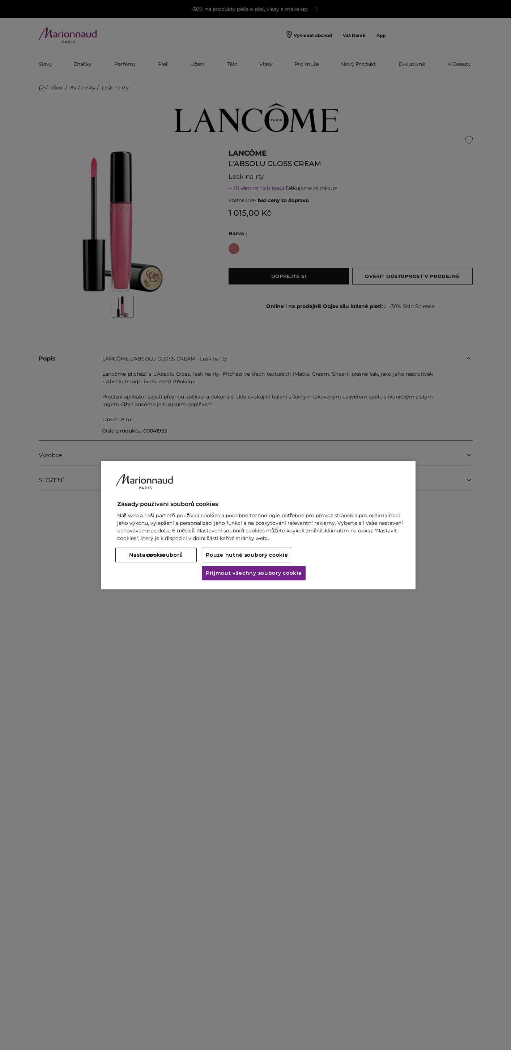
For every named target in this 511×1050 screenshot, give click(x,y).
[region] (258, 525)
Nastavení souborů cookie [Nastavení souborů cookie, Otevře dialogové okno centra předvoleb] (156, 555)
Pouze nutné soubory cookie (247, 555)
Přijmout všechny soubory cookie (254, 573)
